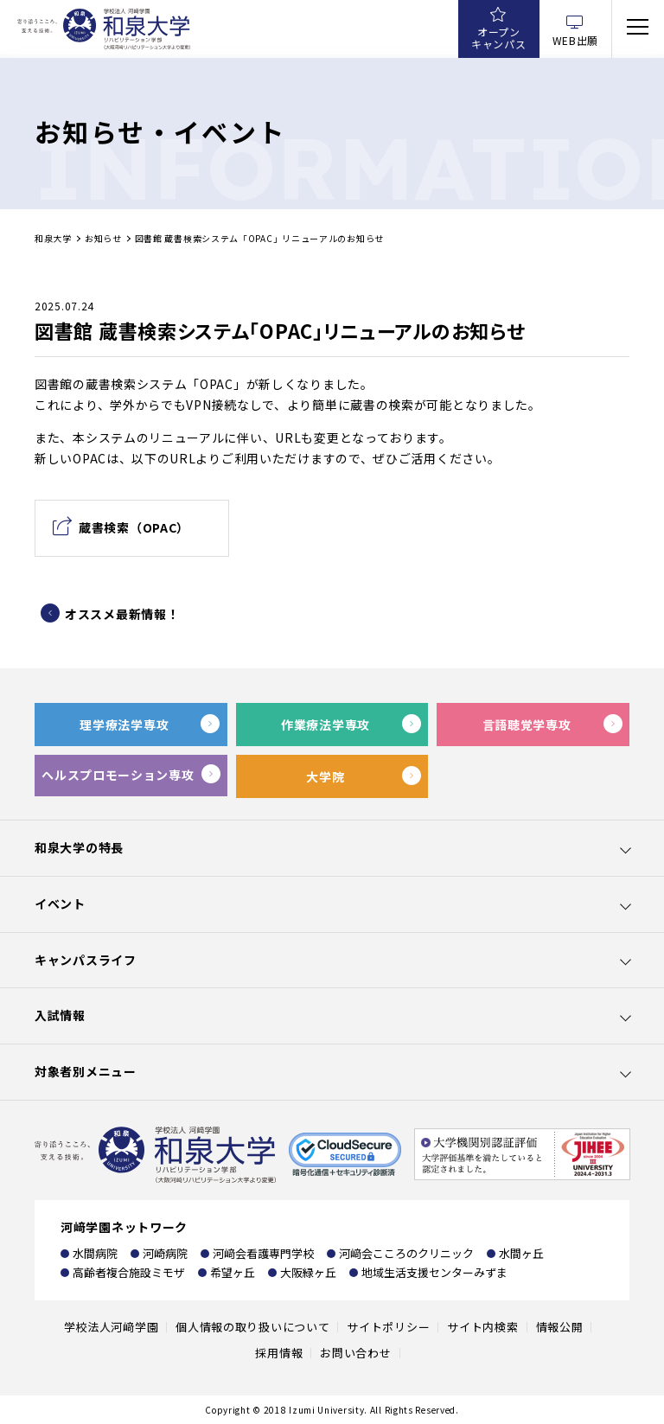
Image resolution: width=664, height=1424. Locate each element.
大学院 (325, 776)
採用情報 (279, 1352)
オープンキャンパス (499, 37)
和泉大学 (53, 238)
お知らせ (103, 238)
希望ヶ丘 (232, 1272)
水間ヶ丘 (521, 1253)
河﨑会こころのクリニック (406, 1253)
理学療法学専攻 (124, 724)
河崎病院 (165, 1253)
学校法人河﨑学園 (111, 1327)
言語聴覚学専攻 (526, 724)
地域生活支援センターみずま (434, 1272)
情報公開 (560, 1327)
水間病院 (95, 1253)
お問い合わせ (355, 1352)
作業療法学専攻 (325, 724)
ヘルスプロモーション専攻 (118, 774)
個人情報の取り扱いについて (252, 1327)
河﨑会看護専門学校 (263, 1253)
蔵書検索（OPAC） (134, 527)
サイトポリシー (388, 1327)
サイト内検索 (482, 1327)
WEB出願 (575, 40)
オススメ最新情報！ (122, 614)
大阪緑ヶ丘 (308, 1272)
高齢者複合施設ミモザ (129, 1272)
